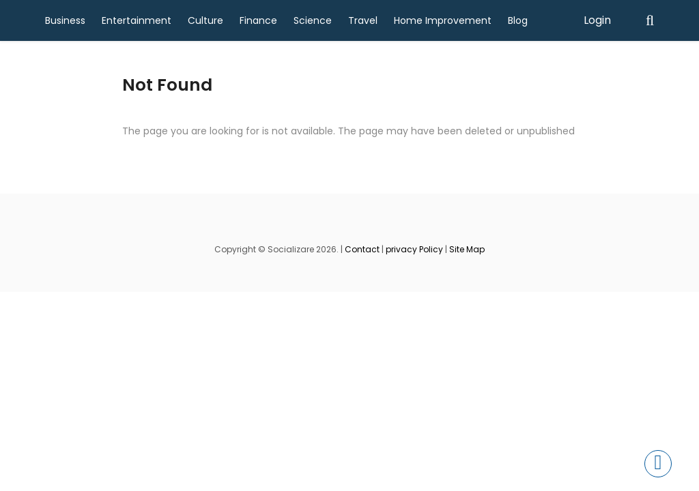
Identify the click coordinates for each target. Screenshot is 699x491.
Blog (518, 20)
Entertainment (136, 20)
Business (65, 20)
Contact (362, 249)
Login (597, 20)
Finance (258, 20)
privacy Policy (414, 249)
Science (313, 20)
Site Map (467, 249)
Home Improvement (442, 20)
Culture (205, 20)
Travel (362, 20)
